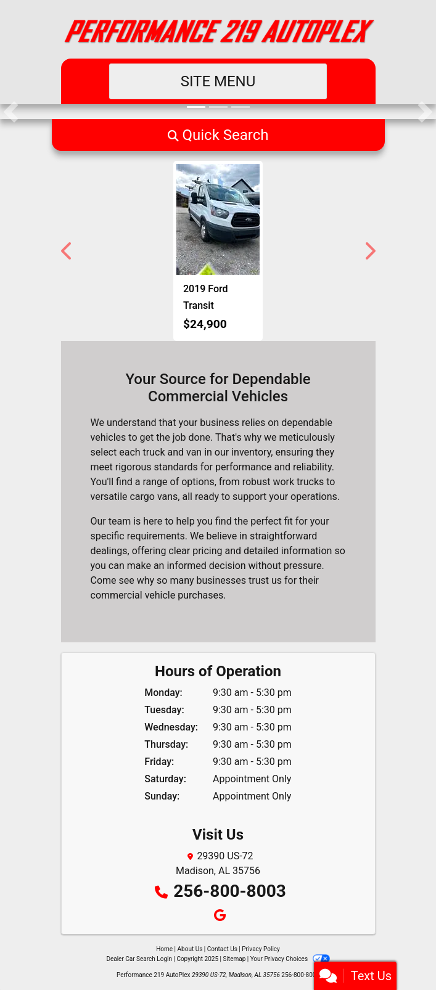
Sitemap (234, 958)
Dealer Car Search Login (139, 958)
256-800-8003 (229, 891)
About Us (190, 949)
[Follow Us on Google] (218, 916)
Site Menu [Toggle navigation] (218, 81)
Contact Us (222, 949)
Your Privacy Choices (290, 958)
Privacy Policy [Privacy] (261, 949)
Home (164, 949)
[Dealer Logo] (218, 29)
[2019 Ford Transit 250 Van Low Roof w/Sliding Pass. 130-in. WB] (218, 219)
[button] (11, 111)
